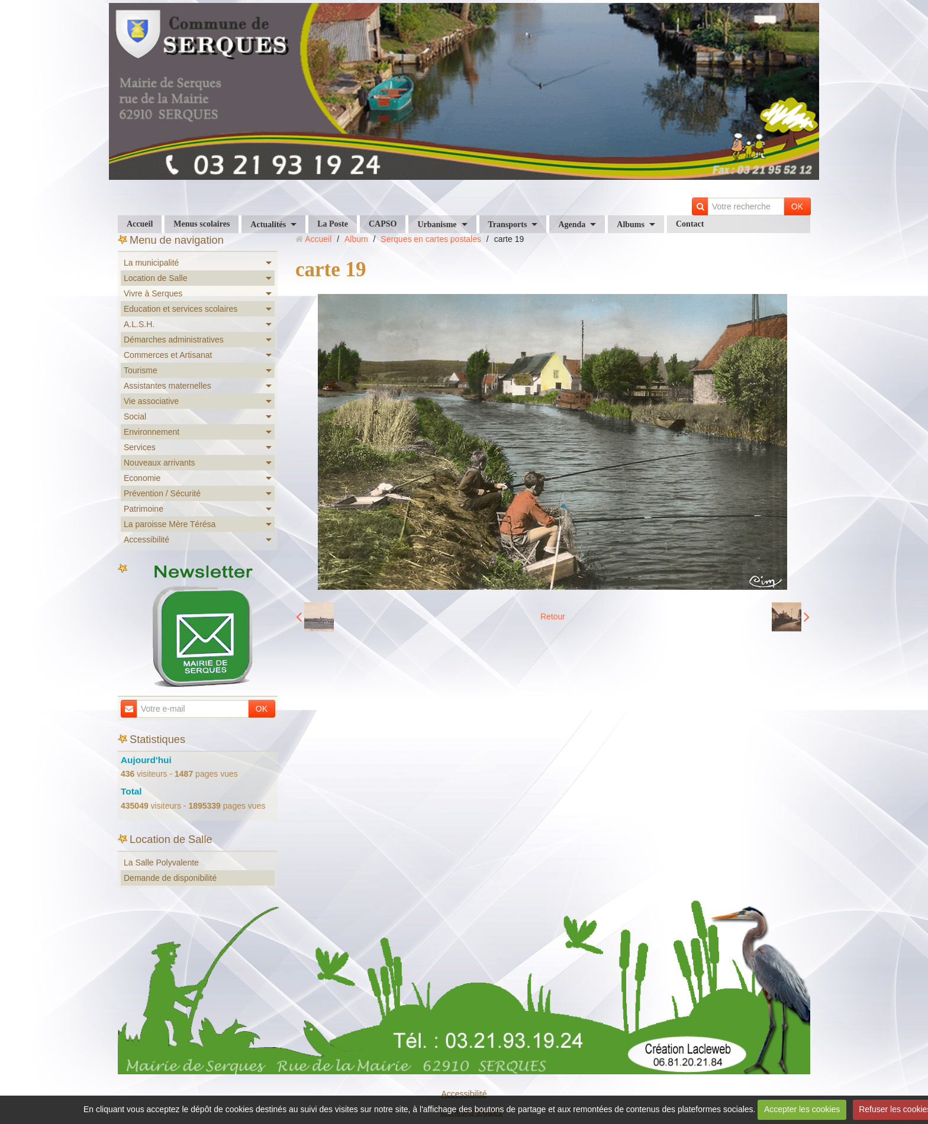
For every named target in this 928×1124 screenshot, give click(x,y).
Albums (631, 224)
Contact (690, 223)
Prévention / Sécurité (162, 493)
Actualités (268, 224)
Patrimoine (143, 508)
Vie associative (151, 401)
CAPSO (383, 223)
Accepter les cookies (802, 1109)
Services (140, 447)
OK (797, 206)
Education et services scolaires (180, 309)
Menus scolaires (201, 223)
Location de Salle (155, 278)
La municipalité (151, 262)
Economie (142, 478)
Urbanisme (436, 224)
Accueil (140, 223)
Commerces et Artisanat (168, 355)
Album (356, 239)
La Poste (332, 223)
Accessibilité (146, 539)
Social (135, 416)
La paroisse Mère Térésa (169, 524)
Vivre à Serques (153, 293)
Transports (507, 224)
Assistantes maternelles (167, 385)
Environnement (151, 432)
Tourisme (140, 370)
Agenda (571, 224)
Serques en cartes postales (431, 239)
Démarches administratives (174, 339)
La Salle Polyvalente (161, 862)
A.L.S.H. (139, 324)
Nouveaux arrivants (159, 462)
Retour (552, 616)
